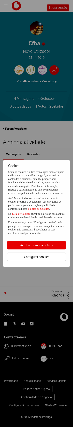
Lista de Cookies (21, 213)
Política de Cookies (38, 208)
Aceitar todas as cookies (36, 245)
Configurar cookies (36, 257)
